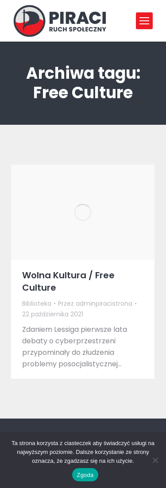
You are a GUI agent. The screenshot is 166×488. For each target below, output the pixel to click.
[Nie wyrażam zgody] (155, 460)
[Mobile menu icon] (144, 20)
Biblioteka (36, 303)
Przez (95, 303)
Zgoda (85, 475)
